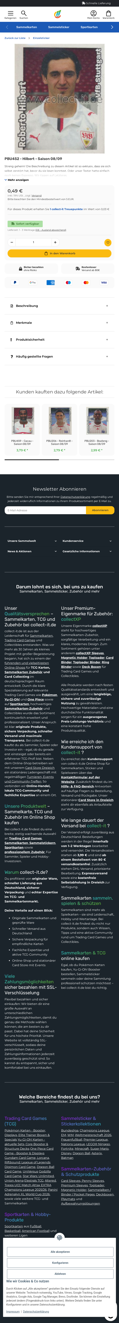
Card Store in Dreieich (95, 800)
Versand (37, 195)
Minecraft (82, 1148)
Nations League (73, 1144)
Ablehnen (60, 1273)
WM (70, 1135)
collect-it (70, 752)
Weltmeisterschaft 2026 (93, 1135)
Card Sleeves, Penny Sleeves (82, 1181)
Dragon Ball (81, 1153)
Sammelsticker (58, 27)
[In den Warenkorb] (59, 253)
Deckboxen (105, 1194)
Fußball (35, 1226)
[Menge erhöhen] (55, 242)
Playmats (68, 1199)
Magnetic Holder (74, 1190)
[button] (11, 14)
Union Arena (14, 1180)
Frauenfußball (71, 1139)
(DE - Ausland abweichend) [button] (50, 230)
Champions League (94, 1130)
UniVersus (30, 1171)
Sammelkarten (26, 27)
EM (63, 1135)
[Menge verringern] (11, 242)
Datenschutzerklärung (75, 497)
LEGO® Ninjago (98, 1144)
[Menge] (34, 242)
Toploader (96, 1185)
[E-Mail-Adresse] (45, 510)
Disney (66, 1153)
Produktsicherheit (28, 339)
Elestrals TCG (33, 1180)
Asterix (96, 1153)
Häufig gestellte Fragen (32, 356)
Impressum (13, 1311)
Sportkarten (89, 27)
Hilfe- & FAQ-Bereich (77, 786)
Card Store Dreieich (40, 768)
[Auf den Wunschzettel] (107, 242)
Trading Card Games (20, 640)
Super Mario (99, 1148)
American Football (36, 1231)
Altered (50, 1180)
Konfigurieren (60, 1262)
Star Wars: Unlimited (38, 1176)
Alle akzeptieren (60, 1251)
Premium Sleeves (74, 1185)
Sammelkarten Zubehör (24, 672)
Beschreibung (24, 306)
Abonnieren (100, 510)
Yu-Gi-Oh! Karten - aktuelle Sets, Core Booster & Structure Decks (26, 1144)
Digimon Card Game (20, 1167)
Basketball (12, 1231)
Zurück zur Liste (15, 38)
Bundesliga (69, 1130)
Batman (67, 1158)
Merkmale (21, 323)
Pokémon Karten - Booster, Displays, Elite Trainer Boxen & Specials (27, 1135)
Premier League (96, 1139)
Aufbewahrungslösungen (80, 1203)
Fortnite (67, 1148)
